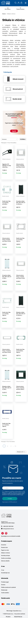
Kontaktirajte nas (5, 572)
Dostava (3, 584)
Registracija (18, 616)
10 (15, 446)
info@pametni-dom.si (7, 528)
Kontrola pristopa (5, 555)
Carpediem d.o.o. (17, 610)
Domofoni (3, 544)
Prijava (8, 616)
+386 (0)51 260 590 (7, 526)
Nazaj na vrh (21, 452)
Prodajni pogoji (5, 582)
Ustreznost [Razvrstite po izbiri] (9, 139)
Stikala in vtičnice (5, 553)
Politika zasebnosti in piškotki (8, 587)
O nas (2, 570)
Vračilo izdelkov (5, 592)
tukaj (22, 494)
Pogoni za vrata (5, 550)
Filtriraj (22, 139)
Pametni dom (4, 547)
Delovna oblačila (5, 561)
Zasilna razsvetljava (6, 558)
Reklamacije (4, 590)
